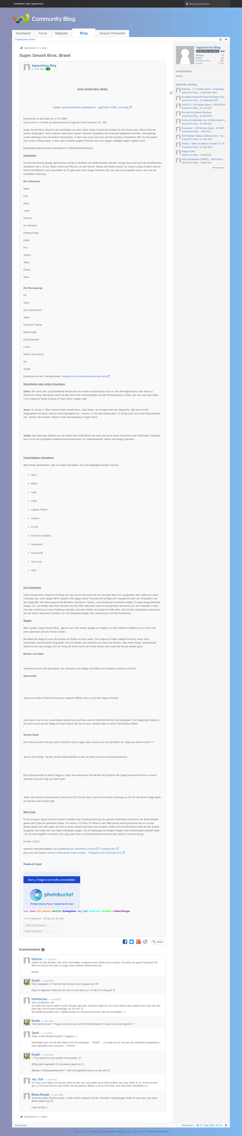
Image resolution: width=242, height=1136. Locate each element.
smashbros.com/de (84, 848)
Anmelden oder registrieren (28, 3)
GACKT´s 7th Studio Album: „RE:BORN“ (204, 104)
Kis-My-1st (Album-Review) (196, 112)
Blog (84, 33)
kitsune (37, 959)
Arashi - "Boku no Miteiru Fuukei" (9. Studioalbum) (209, 143)
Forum (43, 33)
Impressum (21, 1125)
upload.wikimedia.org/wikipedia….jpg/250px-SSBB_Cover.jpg (95, 107)
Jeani (35, 1032)
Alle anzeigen (218, 167)
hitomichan (39, 999)
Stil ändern (188, 1125)
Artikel (199, 58)
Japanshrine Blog (44, 65)
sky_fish (37, 1079)
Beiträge (200, 55)
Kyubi (36, 980)
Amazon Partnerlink (112, 33)
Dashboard (23, 33)
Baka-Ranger (41, 1094)
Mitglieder (61, 33)
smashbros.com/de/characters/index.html (84, 376)
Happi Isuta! (188, 151)
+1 (48, 69)
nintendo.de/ (108, 848)
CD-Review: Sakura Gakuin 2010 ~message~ (206, 135)
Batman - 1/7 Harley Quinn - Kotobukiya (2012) (207, 89)
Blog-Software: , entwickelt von (121, 1131)
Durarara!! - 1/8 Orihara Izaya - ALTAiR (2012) (207, 128)
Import (179, 76)
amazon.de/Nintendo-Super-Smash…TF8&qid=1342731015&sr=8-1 (84, 852)
